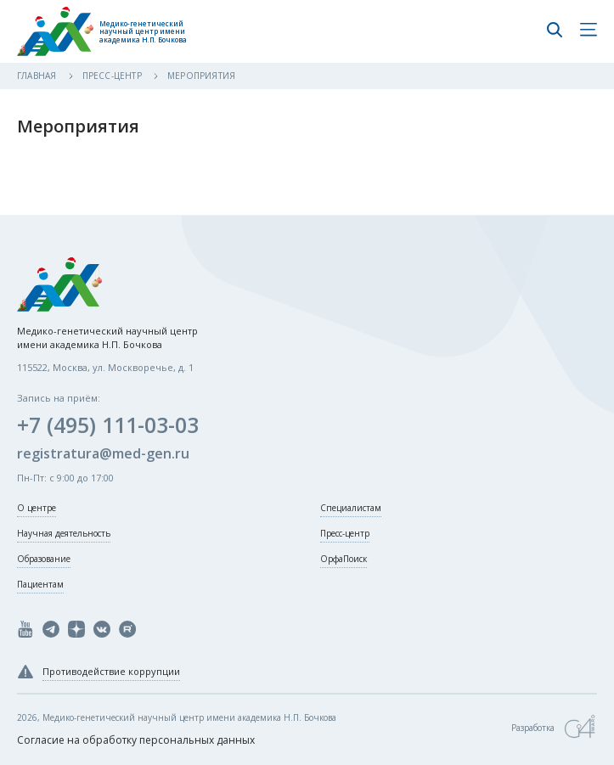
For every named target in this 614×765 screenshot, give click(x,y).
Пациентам (40, 584)
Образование (43, 559)
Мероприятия (201, 76)
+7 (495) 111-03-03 (108, 424)
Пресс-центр (113, 76)
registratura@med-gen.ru (103, 453)
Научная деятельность (63, 533)
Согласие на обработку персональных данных (136, 740)
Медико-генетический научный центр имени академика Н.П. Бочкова (143, 32)
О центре (36, 508)
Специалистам (350, 508)
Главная (38, 76)
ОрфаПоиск (343, 559)
